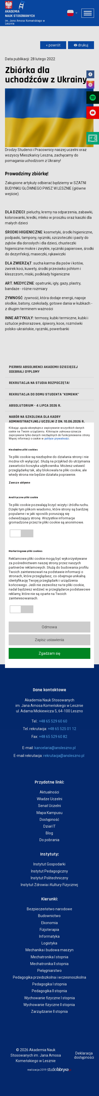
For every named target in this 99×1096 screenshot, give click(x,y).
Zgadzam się (49, 653)
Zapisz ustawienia (49, 640)
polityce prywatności (56, 438)
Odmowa (49, 627)
